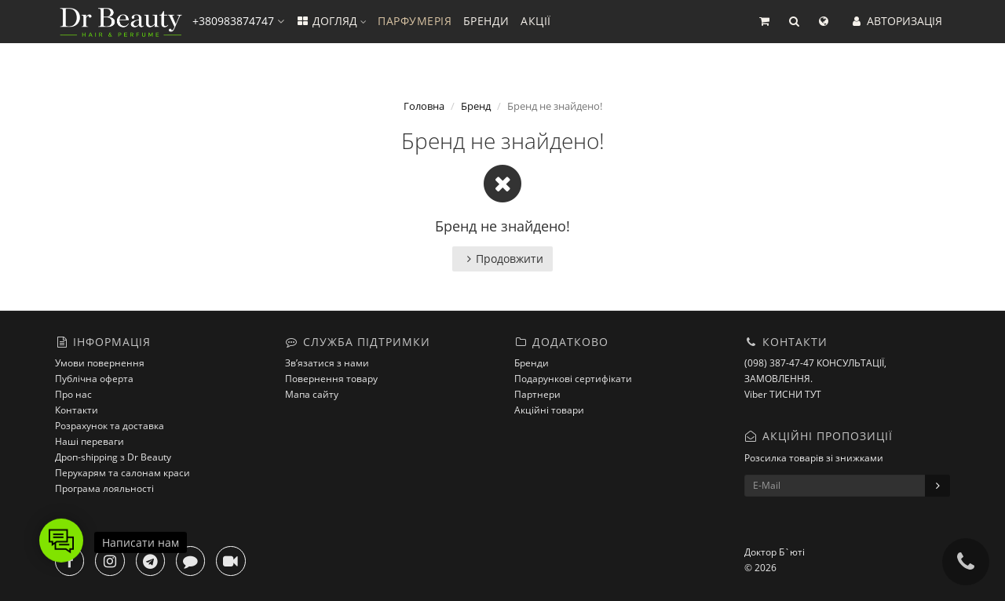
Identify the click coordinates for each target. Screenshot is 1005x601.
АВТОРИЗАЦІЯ (896, 20)
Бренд (476, 106)
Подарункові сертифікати (573, 378)
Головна (424, 106)
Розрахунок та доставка (109, 425)
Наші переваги (89, 441)
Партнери (537, 394)
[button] (764, 21)
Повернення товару (331, 378)
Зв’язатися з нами (327, 363)
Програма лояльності (104, 488)
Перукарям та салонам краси (122, 472)
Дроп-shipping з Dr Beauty (113, 457)
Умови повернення (99, 363)
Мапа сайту (311, 394)
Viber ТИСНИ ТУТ (782, 394)
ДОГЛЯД (331, 20)
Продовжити (502, 258)
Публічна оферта (94, 378)
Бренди (531, 363)
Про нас (73, 394)
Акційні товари (549, 410)
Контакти (76, 410)
